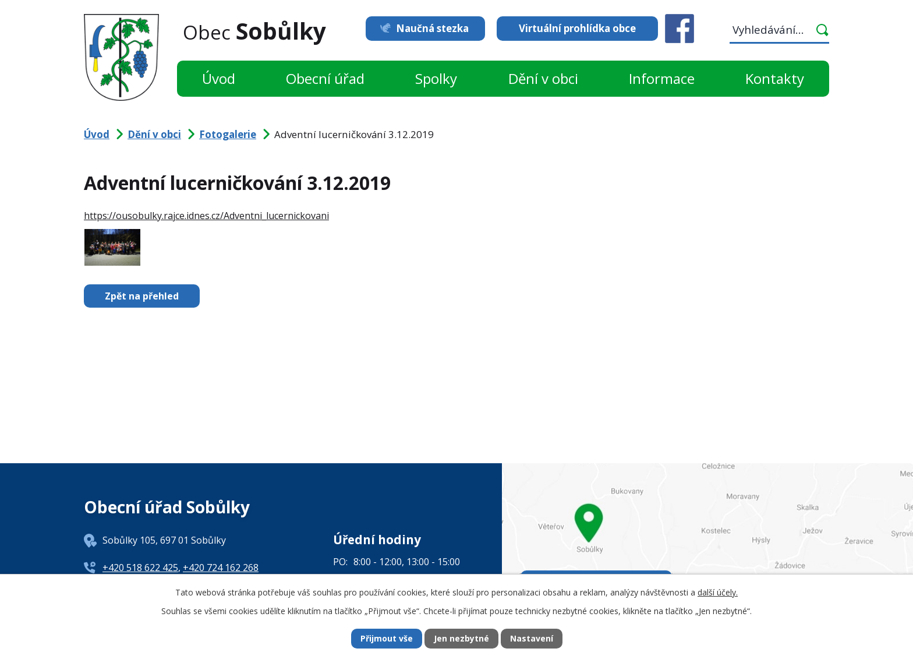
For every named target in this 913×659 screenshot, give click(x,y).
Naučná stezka (431, 28)
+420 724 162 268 (221, 567)
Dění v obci (543, 78)
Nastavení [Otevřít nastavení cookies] (531, 638)
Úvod (218, 78)
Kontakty (774, 78)
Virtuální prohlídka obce (577, 28)
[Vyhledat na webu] (779, 32)
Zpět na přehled (142, 296)
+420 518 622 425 (140, 567)
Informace (662, 78)
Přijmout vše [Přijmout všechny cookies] (386, 638)
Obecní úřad (325, 78)
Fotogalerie (227, 134)
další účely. (718, 592)
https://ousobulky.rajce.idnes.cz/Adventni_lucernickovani (206, 215)
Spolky (436, 78)
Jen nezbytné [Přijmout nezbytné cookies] (461, 638)
